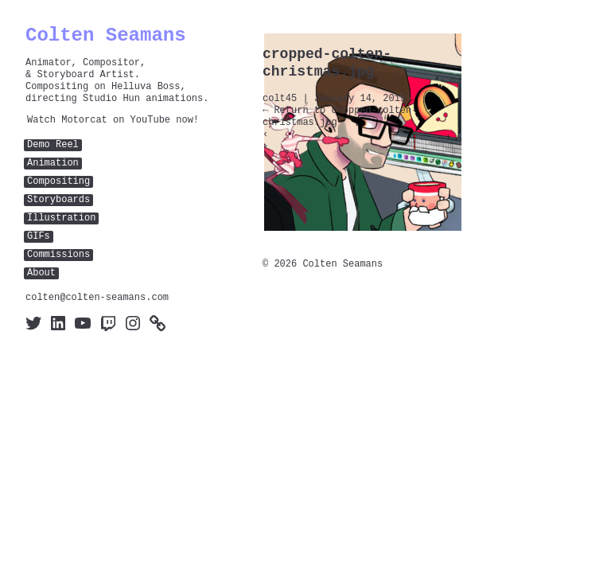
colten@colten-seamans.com (97, 298)
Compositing (58, 182)
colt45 (280, 99)
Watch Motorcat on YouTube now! (113, 120)
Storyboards (58, 200)
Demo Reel (53, 145)
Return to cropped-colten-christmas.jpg (340, 117)
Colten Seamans (105, 35)
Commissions (58, 255)
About (41, 273)
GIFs (38, 237)
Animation (53, 164)
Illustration (61, 218)
